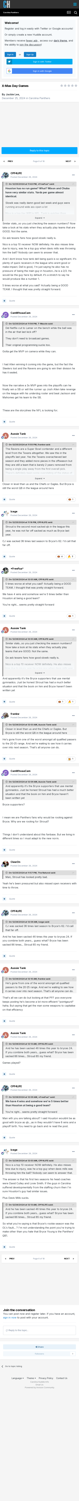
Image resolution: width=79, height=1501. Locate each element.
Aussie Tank (44, 724)
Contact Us (61, 1378)
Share (40, 1347)
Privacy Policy (46, 1378)
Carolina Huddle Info (39, 1382)
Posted (24, 177)
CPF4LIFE (42, 522)
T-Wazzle (42, 323)
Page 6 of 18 (39, 161)
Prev (10, 161)
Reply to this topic (39, 150)
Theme (31, 1378)
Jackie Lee (12, 94)
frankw (41, 444)
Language (18, 1378)
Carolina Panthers (39, 98)
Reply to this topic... (17, 1330)
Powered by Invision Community (39, 1387)
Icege (41, 922)
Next (68, 161)
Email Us (39, 1385)
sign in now (9, 1317)
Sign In (10, 54)
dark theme (60, 40)
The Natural (44, 872)
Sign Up (30, 54)
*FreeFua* (43, 184)
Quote (12, 300)
